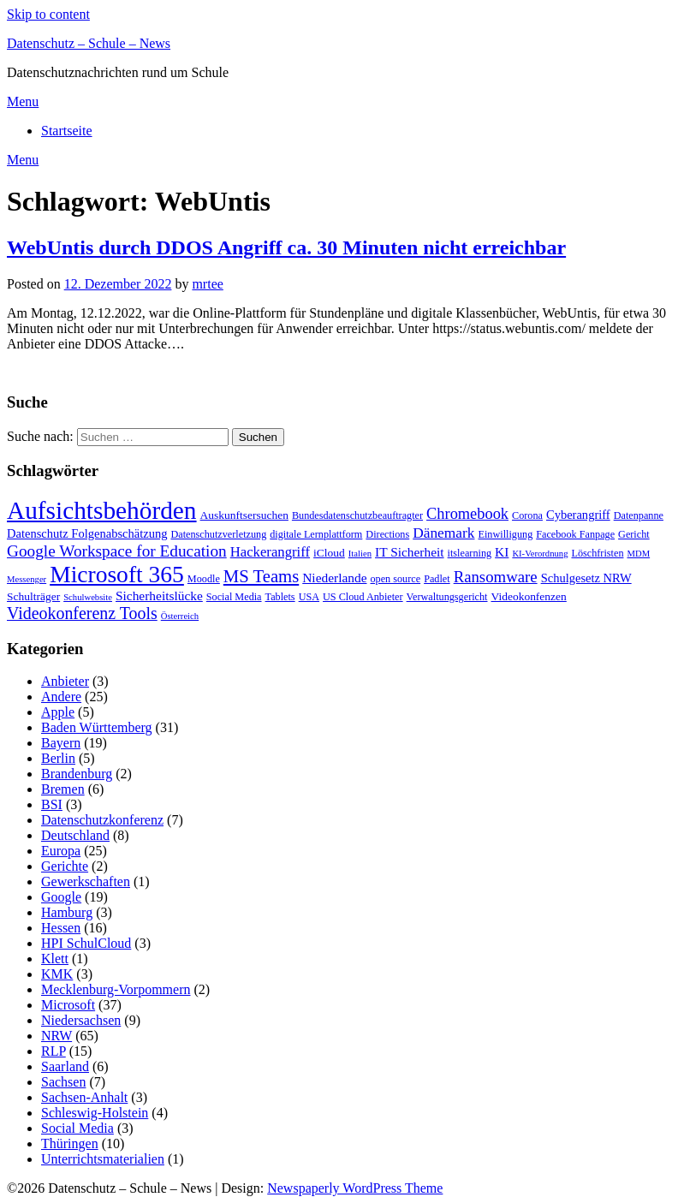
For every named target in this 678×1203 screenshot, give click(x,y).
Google (61, 897)
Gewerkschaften (85, 881)
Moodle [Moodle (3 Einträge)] (203, 579)
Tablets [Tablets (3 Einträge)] (280, 597)
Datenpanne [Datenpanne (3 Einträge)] (638, 515)
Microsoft (68, 1005)
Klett (54, 958)
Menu (23, 101)
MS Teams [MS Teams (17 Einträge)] (261, 576)
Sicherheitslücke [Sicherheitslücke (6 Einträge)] (159, 595)
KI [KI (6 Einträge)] (501, 552)
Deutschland (75, 835)
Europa (60, 850)
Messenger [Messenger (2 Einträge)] (26, 579)
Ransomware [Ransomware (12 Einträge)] (496, 577)
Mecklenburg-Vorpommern (115, 989)
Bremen (63, 789)
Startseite (66, 130)
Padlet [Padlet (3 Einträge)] (437, 579)
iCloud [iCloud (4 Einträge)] (329, 552)
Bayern (60, 742)
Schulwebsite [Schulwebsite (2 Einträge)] (87, 597)
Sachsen (63, 1082)
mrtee (207, 284)
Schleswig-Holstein (94, 1112)
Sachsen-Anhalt (84, 1097)
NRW (56, 1035)
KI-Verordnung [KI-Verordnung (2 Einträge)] (540, 553)
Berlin (58, 758)
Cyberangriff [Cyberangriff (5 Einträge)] (578, 514)
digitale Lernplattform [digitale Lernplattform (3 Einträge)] (316, 534)
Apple (57, 712)
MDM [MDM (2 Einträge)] (638, 553)
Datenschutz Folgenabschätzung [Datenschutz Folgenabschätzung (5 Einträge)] (87, 533)
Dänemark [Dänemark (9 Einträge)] (443, 533)
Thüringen (69, 1143)
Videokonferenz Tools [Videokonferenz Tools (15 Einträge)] (82, 613)
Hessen (60, 927)
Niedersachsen (81, 1020)
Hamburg (66, 912)
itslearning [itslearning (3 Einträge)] (470, 553)
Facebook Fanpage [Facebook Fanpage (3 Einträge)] (575, 534)
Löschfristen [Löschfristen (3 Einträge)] (597, 553)
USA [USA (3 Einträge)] (309, 597)
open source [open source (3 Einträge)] (396, 579)
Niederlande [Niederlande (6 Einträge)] (334, 577)
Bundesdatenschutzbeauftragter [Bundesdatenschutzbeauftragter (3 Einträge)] (357, 515)
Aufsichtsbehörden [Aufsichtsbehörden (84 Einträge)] (102, 510)
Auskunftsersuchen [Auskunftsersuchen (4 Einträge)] (244, 515)
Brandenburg (76, 773)
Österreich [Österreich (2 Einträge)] (180, 616)
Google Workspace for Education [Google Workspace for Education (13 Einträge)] (117, 551)
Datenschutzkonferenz (102, 820)
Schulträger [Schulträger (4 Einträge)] (33, 596)
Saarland (65, 1066)
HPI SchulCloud (86, 943)
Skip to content (48, 14)
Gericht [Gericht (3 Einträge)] (634, 534)
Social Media (77, 1128)
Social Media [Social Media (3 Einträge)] (234, 597)
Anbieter (65, 681)
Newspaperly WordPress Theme (355, 1188)
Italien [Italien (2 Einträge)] (360, 553)
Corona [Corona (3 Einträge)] (527, 515)
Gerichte (64, 866)
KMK (57, 974)
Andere (61, 696)
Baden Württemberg (96, 727)
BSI (51, 804)
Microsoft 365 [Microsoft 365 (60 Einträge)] (117, 574)
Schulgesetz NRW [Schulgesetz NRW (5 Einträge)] (586, 578)
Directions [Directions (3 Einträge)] (387, 534)
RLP (53, 1051)
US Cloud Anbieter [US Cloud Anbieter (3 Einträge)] (363, 597)
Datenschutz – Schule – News (88, 43)
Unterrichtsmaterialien (102, 1159)
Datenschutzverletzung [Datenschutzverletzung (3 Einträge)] (218, 534)
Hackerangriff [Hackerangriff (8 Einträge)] (270, 552)
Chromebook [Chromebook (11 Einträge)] (467, 513)
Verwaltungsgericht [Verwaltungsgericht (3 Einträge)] (447, 597)
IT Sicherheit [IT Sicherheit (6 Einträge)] (409, 552)
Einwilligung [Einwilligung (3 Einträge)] (506, 534)
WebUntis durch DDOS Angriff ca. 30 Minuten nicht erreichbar (286, 247)
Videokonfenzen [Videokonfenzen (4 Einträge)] (529, 596)
